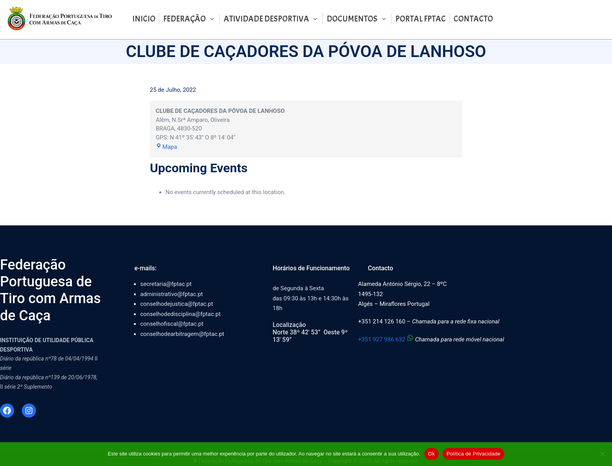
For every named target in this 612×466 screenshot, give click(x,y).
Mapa (166, 146)
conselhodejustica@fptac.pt (176, 303)
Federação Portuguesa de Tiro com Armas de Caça (50, 290)
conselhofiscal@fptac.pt (171, 323)
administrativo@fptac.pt (171, 294)
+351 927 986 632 (386, 339)
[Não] (602, 454)
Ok (431, 454)
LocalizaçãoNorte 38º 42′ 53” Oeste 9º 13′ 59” (309, 332)
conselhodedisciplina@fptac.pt (180, 314)
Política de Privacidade (473, 454)
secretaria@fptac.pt (166, 283)
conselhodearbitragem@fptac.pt (182, 333)
